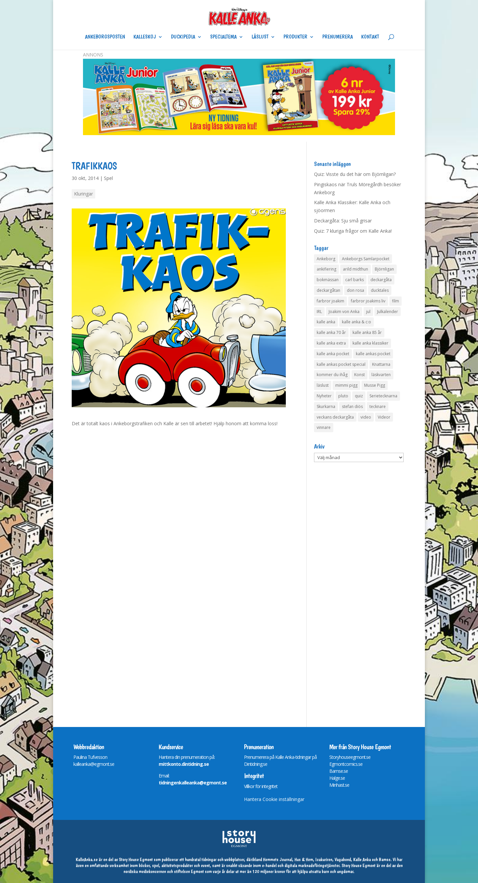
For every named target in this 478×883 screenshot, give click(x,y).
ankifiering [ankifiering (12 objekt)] (326, 269)
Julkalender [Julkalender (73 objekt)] (387, 311)
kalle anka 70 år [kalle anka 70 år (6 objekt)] (331, 332)
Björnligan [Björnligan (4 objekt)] (384, 269)
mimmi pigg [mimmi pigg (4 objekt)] (346, 385)
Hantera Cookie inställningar (274, 799)
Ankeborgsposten (105, 37)
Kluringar (83, 194)
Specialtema (223, 37)
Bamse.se (338, 771)
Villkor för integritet (261, 786)
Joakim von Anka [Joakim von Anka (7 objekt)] (344, 311)
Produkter (295, 37)
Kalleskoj (144, 37)
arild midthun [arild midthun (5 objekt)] (355, 269)
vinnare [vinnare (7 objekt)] (324, 427)
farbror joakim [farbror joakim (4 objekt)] (330, 301)
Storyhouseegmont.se (349, 757)
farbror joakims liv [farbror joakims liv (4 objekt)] (368, 301)
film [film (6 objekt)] (395, 301)
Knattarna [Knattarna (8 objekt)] (381, 364)
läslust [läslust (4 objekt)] (323, 385)
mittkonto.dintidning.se (184, 764)
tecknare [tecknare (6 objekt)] (377, 406)
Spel (108, 178)
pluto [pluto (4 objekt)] (343, 396)
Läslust (260, 37)
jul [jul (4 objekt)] (368, 311)
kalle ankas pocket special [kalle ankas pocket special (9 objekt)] (341, 364)
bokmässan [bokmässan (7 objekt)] (328, 279)
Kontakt (370, 37)
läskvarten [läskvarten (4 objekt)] (381, 374)
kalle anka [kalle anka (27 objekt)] (326, 322)
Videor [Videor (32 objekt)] (384, 417)
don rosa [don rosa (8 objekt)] (355, 290)
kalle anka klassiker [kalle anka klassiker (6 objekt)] (370, 343)
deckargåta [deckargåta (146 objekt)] (381, 279)
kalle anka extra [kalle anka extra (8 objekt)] (331, 343)
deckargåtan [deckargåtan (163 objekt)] (328, 290)
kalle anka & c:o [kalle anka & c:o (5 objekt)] (356, 322)
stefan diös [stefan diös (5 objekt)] (352, 406)
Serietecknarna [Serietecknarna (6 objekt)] (383, 396)
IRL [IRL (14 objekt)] (319, 311)
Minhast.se (339, 785)
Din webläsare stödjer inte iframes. (178, 564)
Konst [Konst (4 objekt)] (359, 374)
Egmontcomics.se (345, 764)
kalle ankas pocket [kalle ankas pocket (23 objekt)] (373, 354)
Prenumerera (337, 37)
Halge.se (337, 778)
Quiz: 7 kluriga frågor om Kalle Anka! (353, 231)
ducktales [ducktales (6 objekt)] (380, 290)
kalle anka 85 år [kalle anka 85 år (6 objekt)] (367, 332)
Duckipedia (183, 37)
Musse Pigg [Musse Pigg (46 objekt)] (374, 385)
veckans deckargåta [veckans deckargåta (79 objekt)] (335, 417)
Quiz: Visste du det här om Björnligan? (355, 174)
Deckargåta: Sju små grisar (343, 220)
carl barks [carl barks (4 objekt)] (354, 279)
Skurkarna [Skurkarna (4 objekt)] (326, 406)
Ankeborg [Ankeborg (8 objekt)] (326, 259)
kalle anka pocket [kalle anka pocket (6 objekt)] (333, 354)
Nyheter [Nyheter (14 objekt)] (324, 396)
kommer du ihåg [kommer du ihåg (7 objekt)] (332, 374)
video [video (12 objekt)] (365, 417)
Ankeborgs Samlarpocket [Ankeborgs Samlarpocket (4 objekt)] (365, 259)
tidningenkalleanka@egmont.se (193, 782)
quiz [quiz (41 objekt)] (359, 396)
